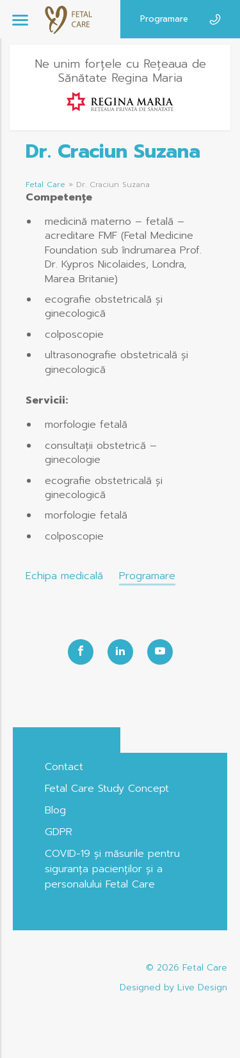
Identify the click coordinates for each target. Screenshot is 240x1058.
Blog (55, 810)
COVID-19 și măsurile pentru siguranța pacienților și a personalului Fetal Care (112, 869)
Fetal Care (45, 184)
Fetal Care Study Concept (107, 788)
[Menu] (20, 19)
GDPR (58, 832)
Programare (164, 19)
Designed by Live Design (173, 987)
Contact (64, 767)
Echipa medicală (64, 576)
